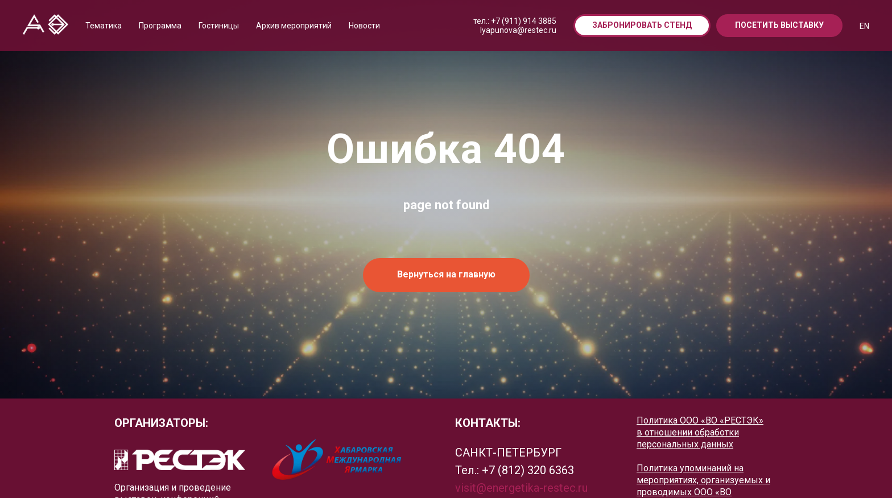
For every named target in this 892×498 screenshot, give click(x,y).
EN (864, 26)
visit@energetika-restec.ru (521, 488)
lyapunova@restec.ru (518, 30)
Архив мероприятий (294, 25)
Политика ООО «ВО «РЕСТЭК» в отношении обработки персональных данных (700, 432)
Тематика (103, 25)
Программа (160, 25)
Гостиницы (219, 25)
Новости (364, 25)
